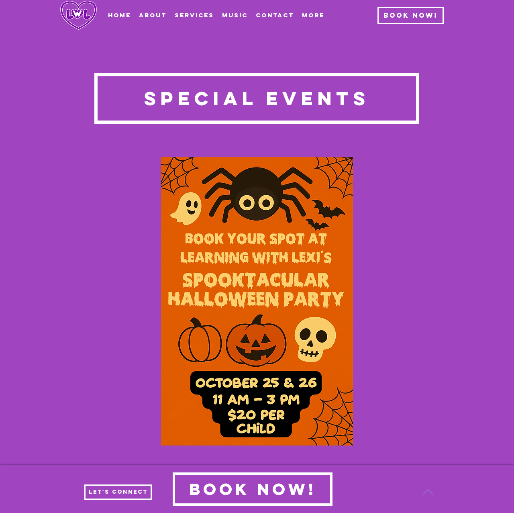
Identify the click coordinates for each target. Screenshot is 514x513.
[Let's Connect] (118, 492)
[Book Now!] (410, 15)
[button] (194, 15)
